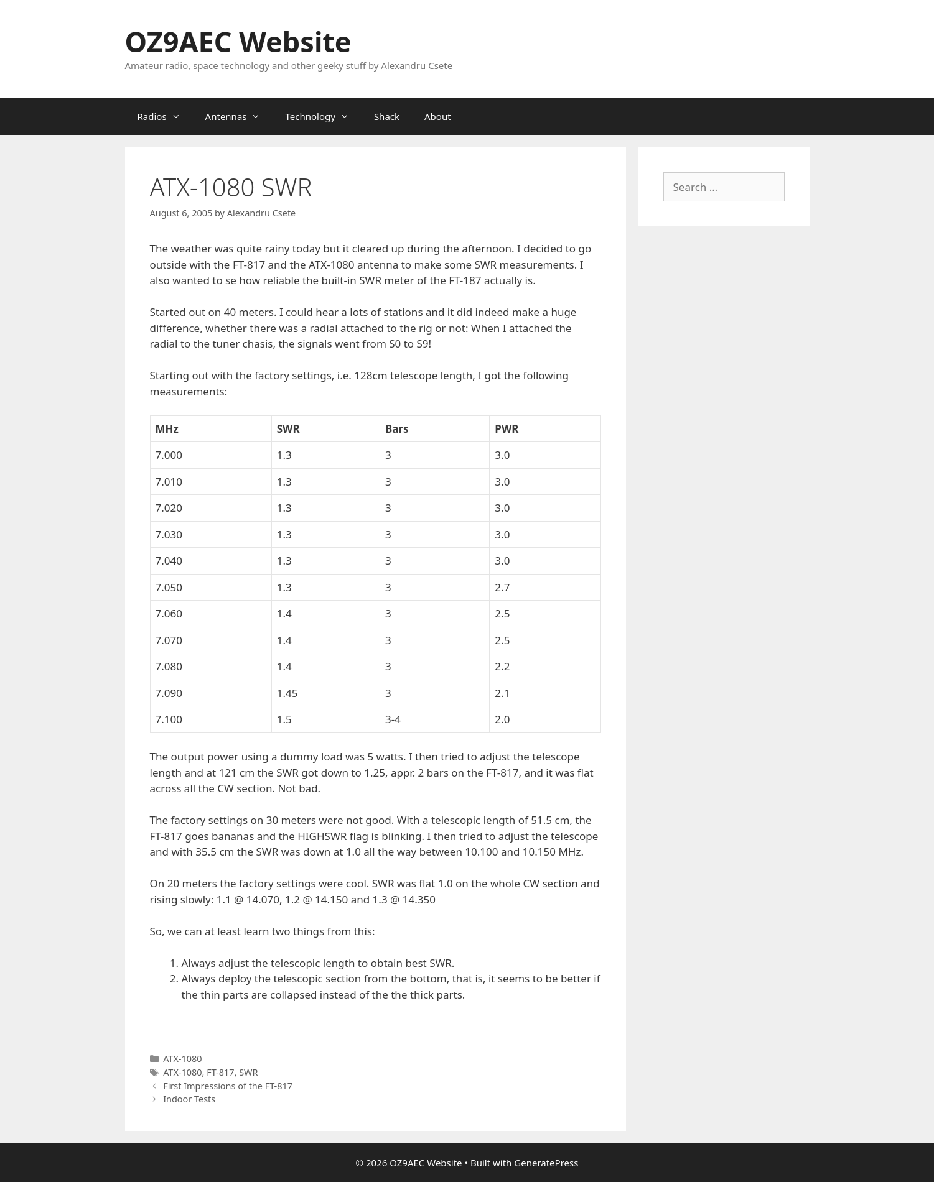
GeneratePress (546, 1163)
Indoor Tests (189, 1099)
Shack (386, 116)
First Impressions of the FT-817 (227, 1086)
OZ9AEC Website (238, 41)
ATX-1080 (182, 1058)
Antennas (239, 116)
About (437, 116)
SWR (248, 1072)
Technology (323, 116)
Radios (165, 116)
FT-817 (220, 1072)
